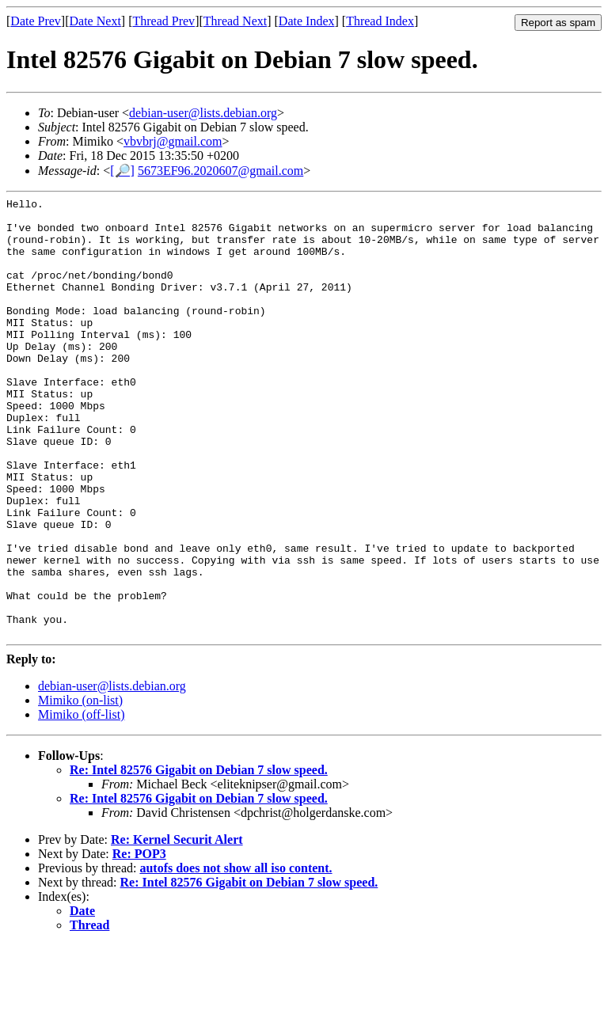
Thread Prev (163, 21)
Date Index (307, 21)
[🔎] (122, 170)
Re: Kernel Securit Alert (177, 927)
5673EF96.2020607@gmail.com (220, 170)
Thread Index (380, 21)
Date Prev (35, 21)
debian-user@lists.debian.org (203, 113)
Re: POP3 (139, 941)
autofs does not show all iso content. (235, 956)
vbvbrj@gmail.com (173, 141)
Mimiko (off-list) (81, 802)
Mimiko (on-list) (80, 788)
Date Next (95, 21)
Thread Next (235, 21)
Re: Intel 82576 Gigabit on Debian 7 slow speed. (199, 857)
